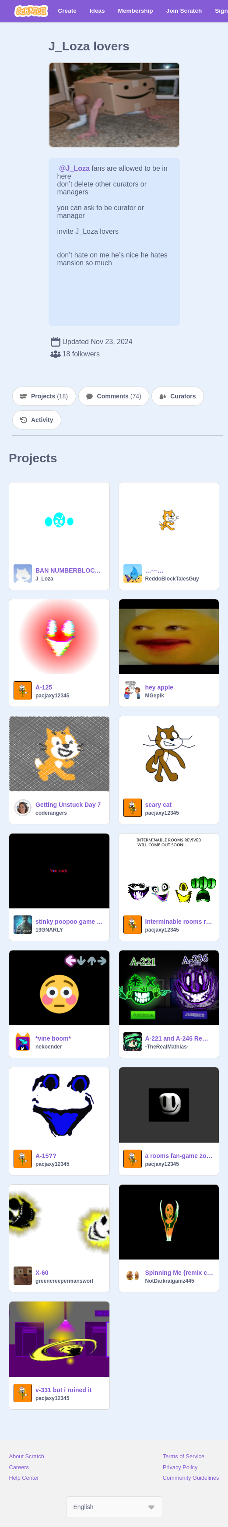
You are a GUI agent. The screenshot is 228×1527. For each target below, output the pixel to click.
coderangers (51, 813)
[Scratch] (31, 11)
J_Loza (44, 579)
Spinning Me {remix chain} (179, 1272)
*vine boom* (53, 1038)
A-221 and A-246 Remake (179, 1038)
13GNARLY (49, 930)
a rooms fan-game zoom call (179, 1155)
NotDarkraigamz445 (169, 1281)
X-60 (42, 1272)
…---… (154, 570)
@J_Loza (74, 168)
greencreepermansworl (64, 1281)
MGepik (154, 696)
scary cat (158, 804)
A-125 (43, 687)
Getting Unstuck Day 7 (68, 804)
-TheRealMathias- (167, 1047)
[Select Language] (114, 1506)
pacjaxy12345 (52, 696)
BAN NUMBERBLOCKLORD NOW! (69, 570)
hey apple (159, 687)
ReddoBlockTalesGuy (172, 579)
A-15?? (45, 1155)
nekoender (48, 1047)
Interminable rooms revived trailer (179, 921)
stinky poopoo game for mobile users (69, 921)
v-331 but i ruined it (63, 1389)
